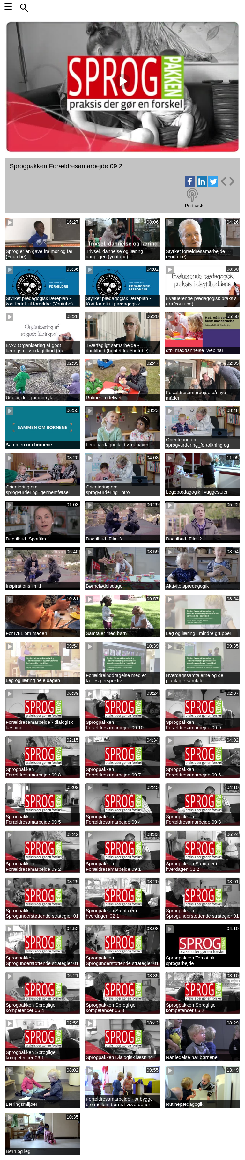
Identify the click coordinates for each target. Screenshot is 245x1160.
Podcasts (194, 205)
